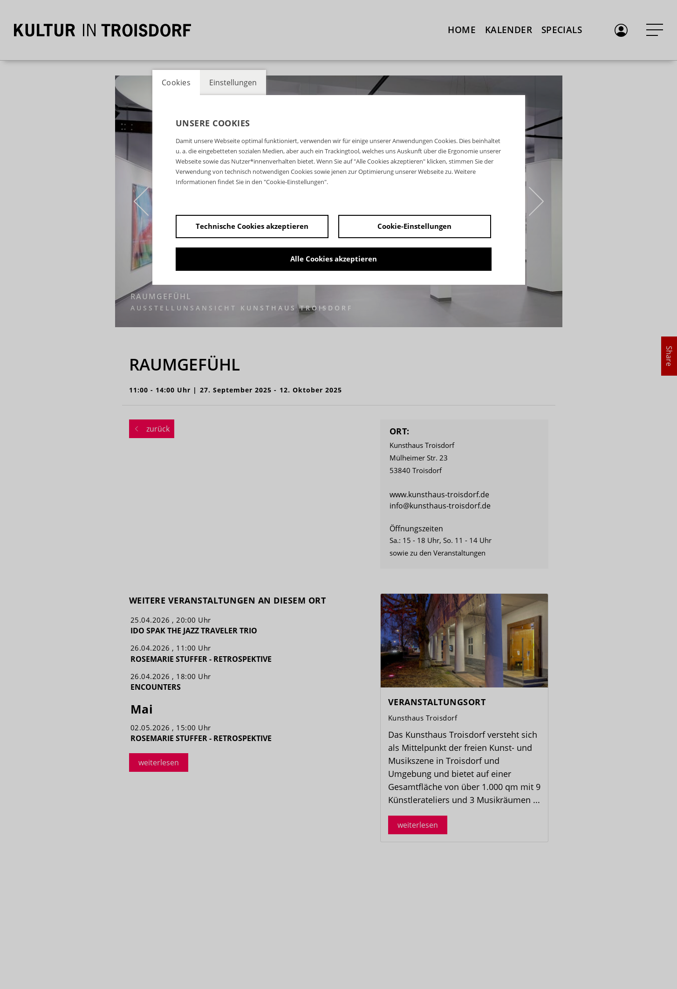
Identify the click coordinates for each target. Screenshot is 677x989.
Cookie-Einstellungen (414, 226)
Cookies (176, 82)
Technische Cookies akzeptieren (252, 226)
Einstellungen (233, 82)
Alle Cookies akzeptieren (333, 258)
